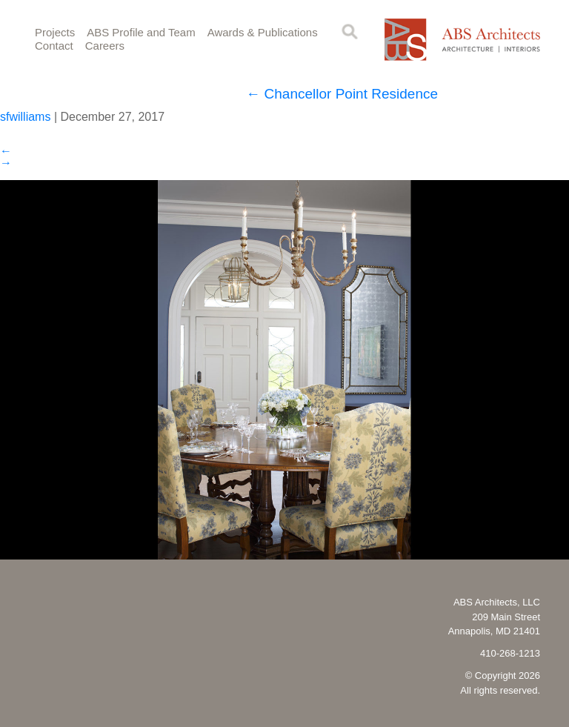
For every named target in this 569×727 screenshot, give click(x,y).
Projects (55, 32)
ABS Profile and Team (141, 32)
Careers (104, 45)
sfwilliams (25, 116)
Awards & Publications (262, 32)
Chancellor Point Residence (342, 94)
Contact (54, 45)
